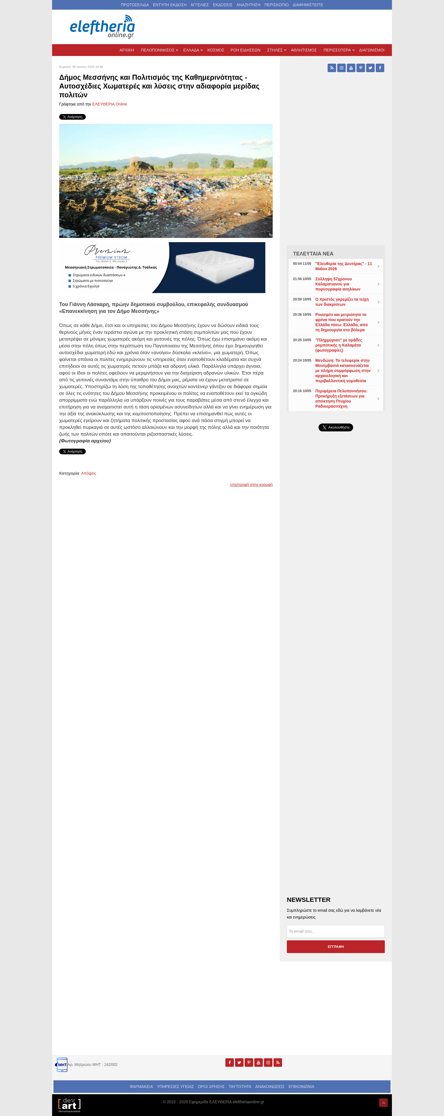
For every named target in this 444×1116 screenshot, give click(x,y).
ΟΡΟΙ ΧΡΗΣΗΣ (211, 1086)
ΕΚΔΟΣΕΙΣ (222, 5)
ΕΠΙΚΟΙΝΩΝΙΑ (301, 1086)
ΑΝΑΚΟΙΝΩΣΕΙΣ (270, 1086)
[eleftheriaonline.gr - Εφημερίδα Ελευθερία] (103, 27)
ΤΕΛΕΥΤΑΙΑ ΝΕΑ (313, 254)
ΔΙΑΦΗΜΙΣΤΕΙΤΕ (308, 5)
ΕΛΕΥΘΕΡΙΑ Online (109, 104)
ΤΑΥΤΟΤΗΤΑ (240, 1086)
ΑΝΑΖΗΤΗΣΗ (248, 5)
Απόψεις (88, 473)
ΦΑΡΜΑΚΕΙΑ (141, 1086)
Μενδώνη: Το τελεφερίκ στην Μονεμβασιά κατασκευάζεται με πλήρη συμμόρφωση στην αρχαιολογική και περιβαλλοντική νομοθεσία (343, 370)
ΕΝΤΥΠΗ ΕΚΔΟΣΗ (170, 5)
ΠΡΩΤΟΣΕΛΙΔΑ (135, 5)
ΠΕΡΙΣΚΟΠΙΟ (276, 5)
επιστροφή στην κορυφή (251, 484)
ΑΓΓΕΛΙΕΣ (200, 5)
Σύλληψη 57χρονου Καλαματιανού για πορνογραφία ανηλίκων (337, 284)
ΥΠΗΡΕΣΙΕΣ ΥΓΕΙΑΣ (175, 1086)
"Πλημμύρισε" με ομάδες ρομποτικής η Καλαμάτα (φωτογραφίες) (338, 345)
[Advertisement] (336, 570)
